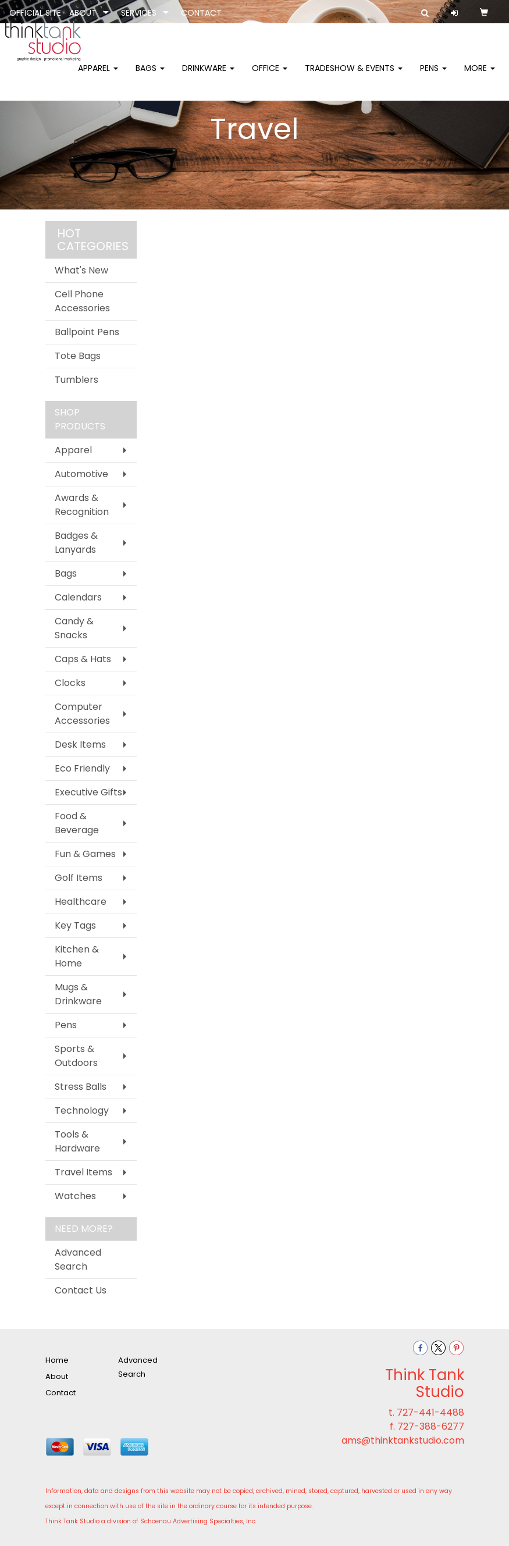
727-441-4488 (430, 1412)
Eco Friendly (82, 768)
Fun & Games (85, 854)
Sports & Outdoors (76, 1055)
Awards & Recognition (82, 504)
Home (57, 1360)
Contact (60, 1392)
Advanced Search (78, 1259)
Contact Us (80, 1290)
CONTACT (201, 13)
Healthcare (80, 901)
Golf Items (78, 877)
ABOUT (83, 13)
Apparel (98, 75)
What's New (81, 270)
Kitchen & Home (77, 956)
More (479, 75)
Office (269, 75)
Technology (82, 1110)
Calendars (78, 597)
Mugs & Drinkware (78, 994)
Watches (75, 1196)
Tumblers (76, 379)
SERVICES (138, 13)
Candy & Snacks (74, 628)
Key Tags (75, 925)
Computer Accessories (82, 713)
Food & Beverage (77, 823)
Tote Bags (78, 355)
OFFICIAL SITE (35, 13)
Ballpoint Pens (87, 332)
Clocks (70, 683)
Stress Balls (80, 1086)
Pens (433, 75)
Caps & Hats (83, 659)
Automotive (81, 474)
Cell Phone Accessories (82, 301)
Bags (150, 75)
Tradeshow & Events (354, 75)
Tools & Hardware (77, 1141)
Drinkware (208, 75)
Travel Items (83, 1172)
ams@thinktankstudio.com (402, 1440)
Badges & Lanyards (76, 542)
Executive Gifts (88, 792)
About (56, 1376)
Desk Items (80, 744)
